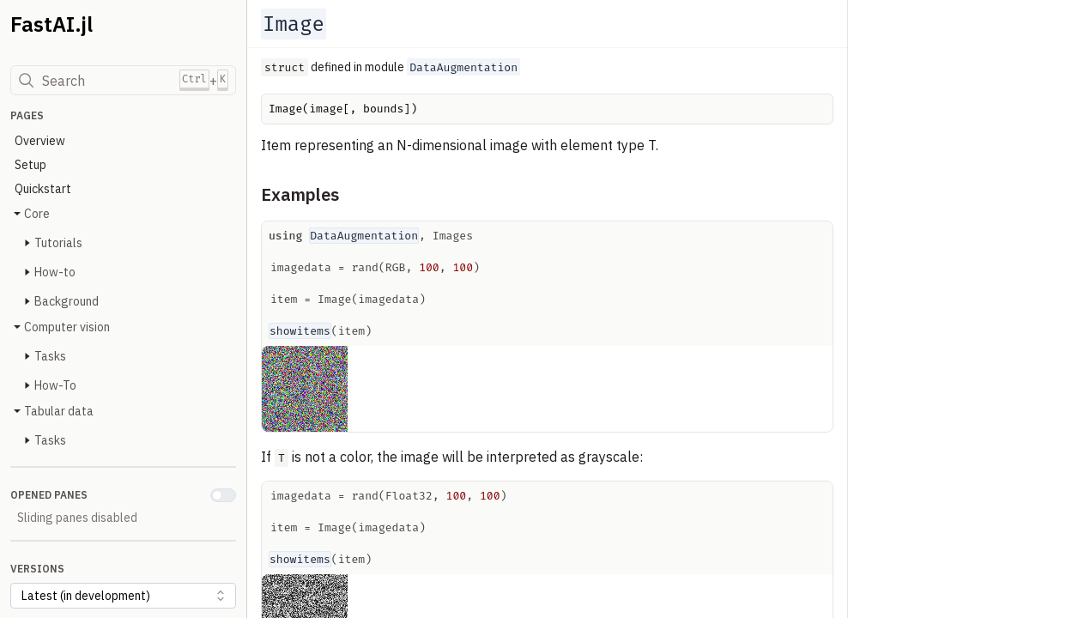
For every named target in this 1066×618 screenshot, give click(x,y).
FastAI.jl (51, 24)
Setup (30, 165)
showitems (300, 331)
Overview (40, 140)
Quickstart (43, 189)
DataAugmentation (364, 235)
